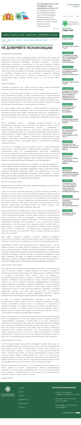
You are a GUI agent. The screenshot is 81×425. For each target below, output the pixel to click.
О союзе (21, 35)
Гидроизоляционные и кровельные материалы (35, 40)
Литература (19, 40)
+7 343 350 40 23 (73, 5)
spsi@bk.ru (76, 6)
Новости (14, 35)
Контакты (54, 35)
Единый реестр (31, 35)
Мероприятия (44, 35)
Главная (6, 35)
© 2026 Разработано (68, 412)
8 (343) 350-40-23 (72, 405)
